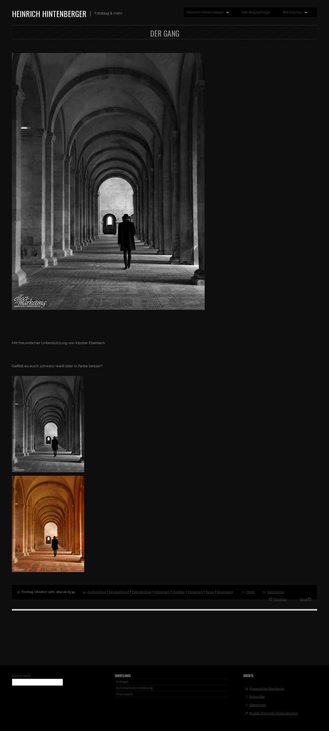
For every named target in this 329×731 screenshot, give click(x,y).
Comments (275, 592)
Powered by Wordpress (267, 688)
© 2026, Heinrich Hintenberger (274, 713)
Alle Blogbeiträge (256, 12)
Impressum (124, 694)
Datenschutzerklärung (134, 688)
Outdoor (179, 592)
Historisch (162, 592)
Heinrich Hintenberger (49, 13)
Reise (210, 592)
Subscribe (257, 696)
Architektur (96, 592)
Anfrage (122, 681)
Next (303, 599)
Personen (195, 592)
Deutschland (119, 592)
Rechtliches (293, 12)
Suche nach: (21, 675)
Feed (250, 592)
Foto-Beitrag (142, 592)
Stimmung (225, 592)
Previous (280, 599)
